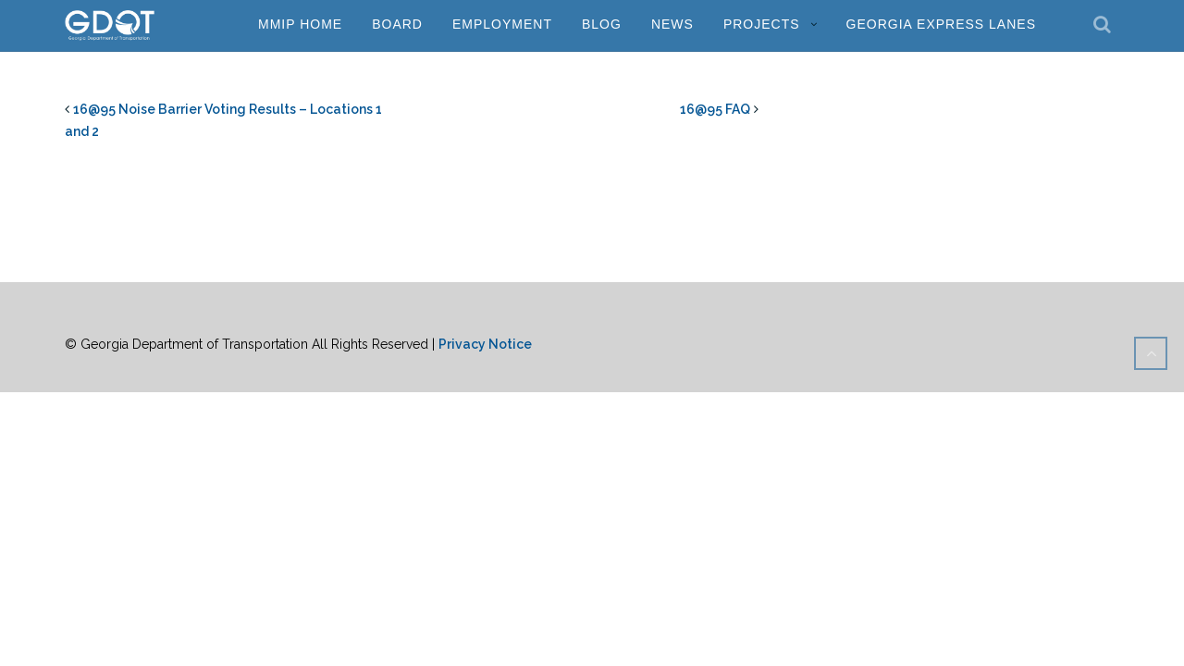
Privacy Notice (485, 344)
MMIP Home (300, 24)
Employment (502, 24)
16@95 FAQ (715, 109)
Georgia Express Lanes (941, 24)
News (672, 24)
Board (397, 24)
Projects (761, 24)
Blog (602, 24)
